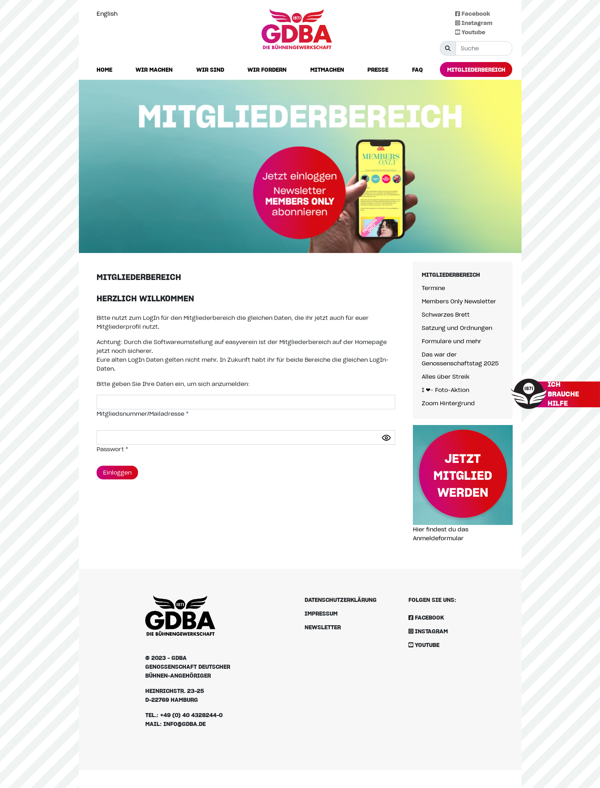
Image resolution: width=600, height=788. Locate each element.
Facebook (472, 13)
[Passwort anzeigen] (386, 437)
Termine (433, 288)
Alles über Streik (446, 376)
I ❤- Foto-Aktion (445, 390)
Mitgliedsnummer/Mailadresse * (142, 413)
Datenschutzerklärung (341, 599)
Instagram (474, 23)
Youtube (470, 32)
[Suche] (484, 48)
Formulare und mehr (451, 341)
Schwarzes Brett (446, 314)
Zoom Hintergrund (448, 403)
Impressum (321, 613)
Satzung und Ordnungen (457, 327)
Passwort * (112, 449)
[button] (154, 70)
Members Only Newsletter (459, 301)
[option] (109, 14)
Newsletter (323, 627)
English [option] (107, 13)
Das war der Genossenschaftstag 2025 (460, 358)
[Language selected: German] (109, 13)
